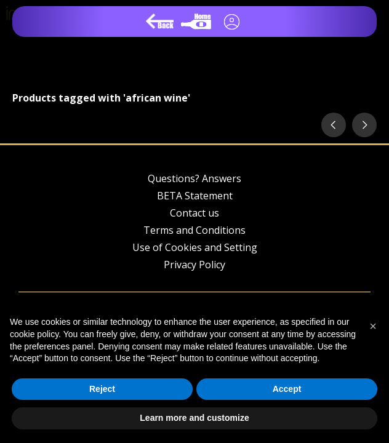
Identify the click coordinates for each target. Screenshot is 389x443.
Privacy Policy (194, 264)
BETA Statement (195, 195)
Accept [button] (287, 389)
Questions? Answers (194, 178)
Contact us (194, 213)
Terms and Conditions (194, 230)
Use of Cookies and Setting (194, 247)
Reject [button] (102, 389)
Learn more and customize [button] (194, 418)
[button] (373, 326)
